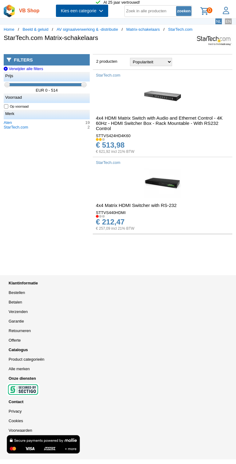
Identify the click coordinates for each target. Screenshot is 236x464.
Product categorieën (26, 359)
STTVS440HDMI (111, 212)
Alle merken (19, 369)
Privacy (15, 411)
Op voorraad (16, 106)
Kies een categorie (82, 10)
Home (9, 29)
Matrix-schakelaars (143, 29)
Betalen (15, 302)
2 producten (106, 61)
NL (218, 21)
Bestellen (17, 292)
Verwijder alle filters (23, 68)
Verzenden (18, 311)
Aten (8, 122)
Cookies (16, 420)
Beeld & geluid (36, 29)
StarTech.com (180, 29)
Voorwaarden (20, 430)
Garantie (16, 321)
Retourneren (20, 330)
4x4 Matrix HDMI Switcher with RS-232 (136, 205)
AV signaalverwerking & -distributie (87, 29)
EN (228, 21)
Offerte (15, 340)
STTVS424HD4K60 (113, 135)
